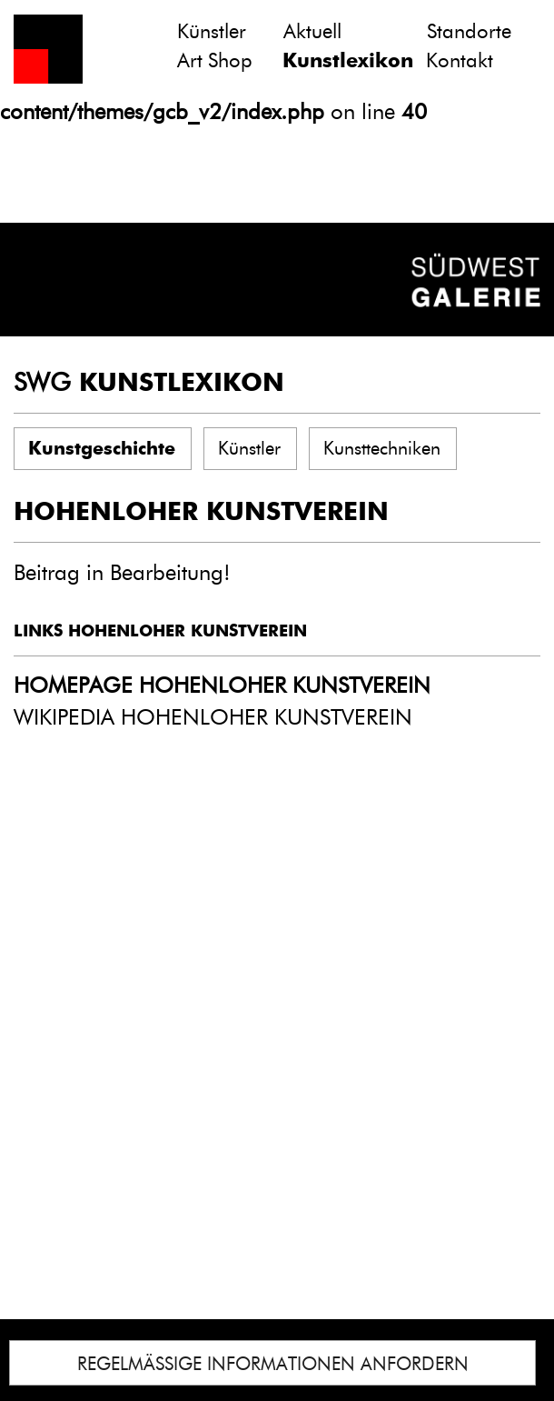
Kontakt (459, 60)
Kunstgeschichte (101, 448)
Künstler (211, 31)
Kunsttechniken (381, 448)
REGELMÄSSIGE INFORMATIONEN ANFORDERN (273, 1364)
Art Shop (214, 60)
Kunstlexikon (347, 60)
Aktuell (312, 31)
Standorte (469, 31)
